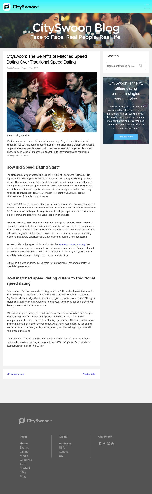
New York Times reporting (72, 244)
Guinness (26, 460)
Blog (23, 476)
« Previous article (15, 373)
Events (24, 447)
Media (24, 456)
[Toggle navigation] (144, 7)
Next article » (90, 373)
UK (61, 456)
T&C (22, 464)
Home (24, 443)
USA (62, 447)
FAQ (23, 472)
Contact (25, 468)
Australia (65, 443)
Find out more (126, 136)
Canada (63, 451)
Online (24, 451)
